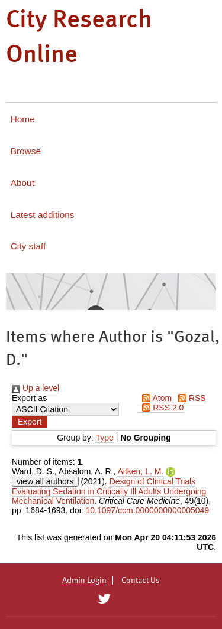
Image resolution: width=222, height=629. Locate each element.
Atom (155, 398)
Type (104, 437)
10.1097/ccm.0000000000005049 (148, 510)
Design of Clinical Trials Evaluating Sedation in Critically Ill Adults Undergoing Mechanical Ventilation (109, 491)
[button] (29, 422)
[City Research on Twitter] (104, 599)
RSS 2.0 (161, 407)
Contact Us (140, 580)
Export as (29, 398)
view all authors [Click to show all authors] (45, 481)
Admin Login (84, 580)
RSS (190, 398)
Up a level (35, 388)
